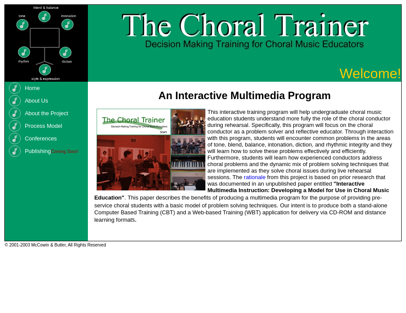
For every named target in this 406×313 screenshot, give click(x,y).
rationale (254, 177)
